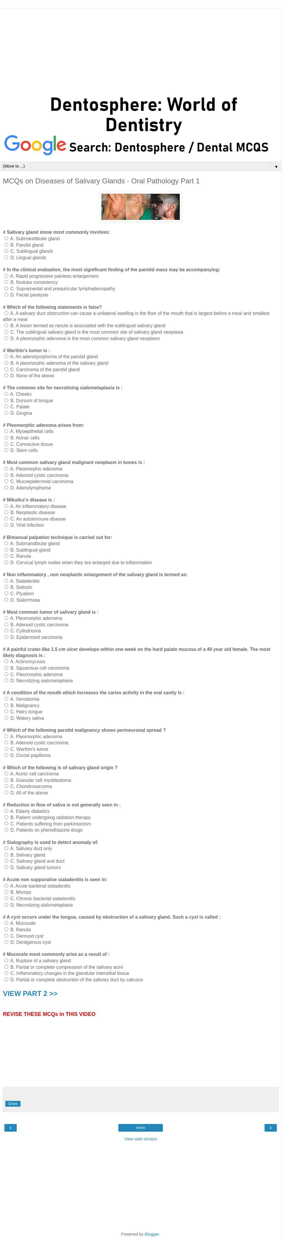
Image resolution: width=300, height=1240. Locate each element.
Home (140, 1128)
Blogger (152, 1234)
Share (13, 1104)
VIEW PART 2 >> (30, 993)
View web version (140, 1139)
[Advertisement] (140, 50)
